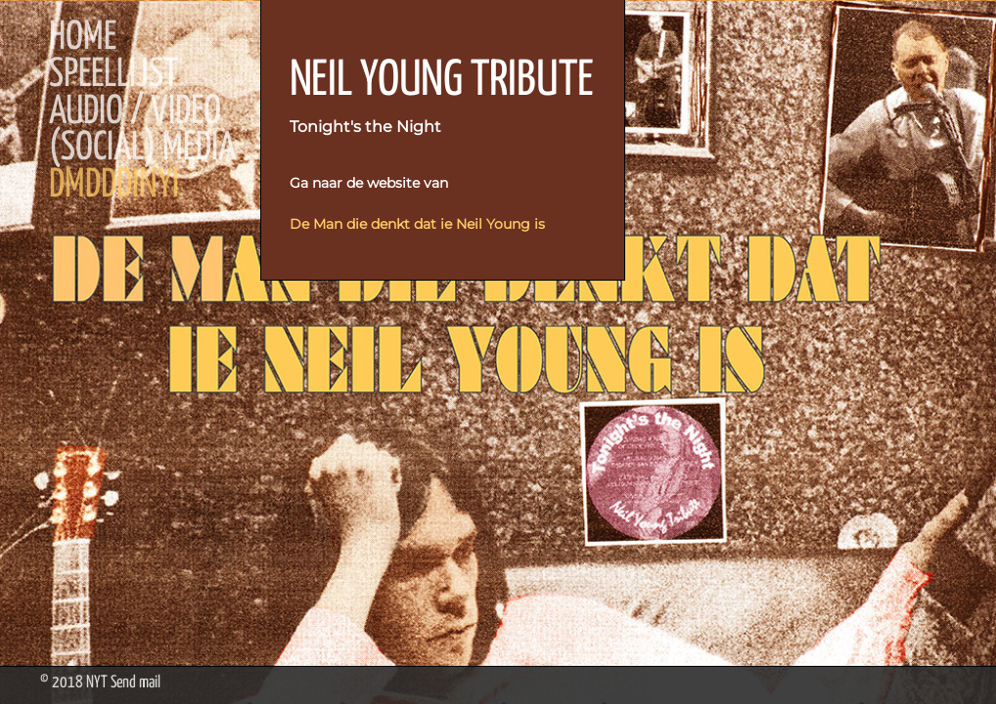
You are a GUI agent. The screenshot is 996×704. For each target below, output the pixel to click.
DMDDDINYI (114, 185)
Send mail (135, 683)
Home (82, 38)
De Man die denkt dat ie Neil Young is (417, 224)
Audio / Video (135, 112)
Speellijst (114, 75)
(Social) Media (142, 148)
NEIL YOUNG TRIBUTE (442, 81)
